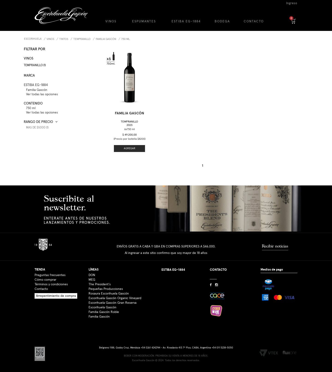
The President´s (100, 284)
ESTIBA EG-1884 (186, 21)
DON (92, 275)
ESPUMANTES (144, 21)
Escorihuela (33, 39)
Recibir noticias (275, 246)
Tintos (63, 39)
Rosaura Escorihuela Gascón (109, 293)
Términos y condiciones (51, 284)
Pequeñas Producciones (106, 289)
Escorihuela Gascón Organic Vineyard (115, 298)
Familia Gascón (99, 316)
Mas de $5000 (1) (37, 127)
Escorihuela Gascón (102, 307)
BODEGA (222, 21)
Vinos (50, 39)
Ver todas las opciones (42, 94)
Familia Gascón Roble (104, 312)
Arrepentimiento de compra (56, 296)
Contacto (41, 289)
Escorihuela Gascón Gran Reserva (112, 302)
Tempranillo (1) (35, 65)
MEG (92, 279)
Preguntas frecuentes (50, 275)
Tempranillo (82, 39)
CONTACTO (254, 21)
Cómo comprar (45, 279)
